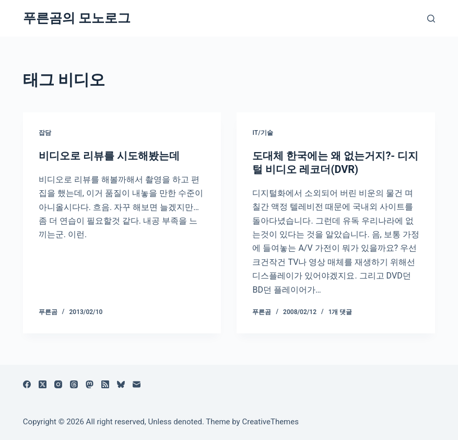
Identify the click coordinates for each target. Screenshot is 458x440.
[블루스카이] (121, 384)
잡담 (45, 132)
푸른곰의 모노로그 (77, 18)
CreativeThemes (270, 421)
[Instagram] (58, 384)
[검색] (431, 18)
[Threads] (74, 384)
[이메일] (136, 384)
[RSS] (105, 384)
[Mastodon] (89, 384)
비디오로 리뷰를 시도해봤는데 (109, 155)
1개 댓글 (340, 312)
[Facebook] (27, 384)
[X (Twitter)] (42, 384)
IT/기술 (262, 132)
